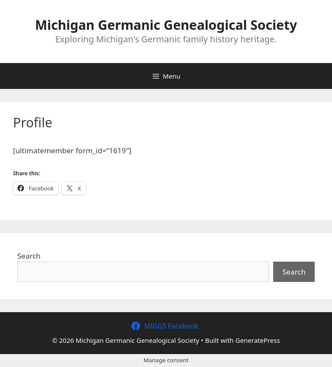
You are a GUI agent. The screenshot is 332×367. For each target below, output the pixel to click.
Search (29, 256)
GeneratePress (258, 340)
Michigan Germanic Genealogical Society (166, 25)
